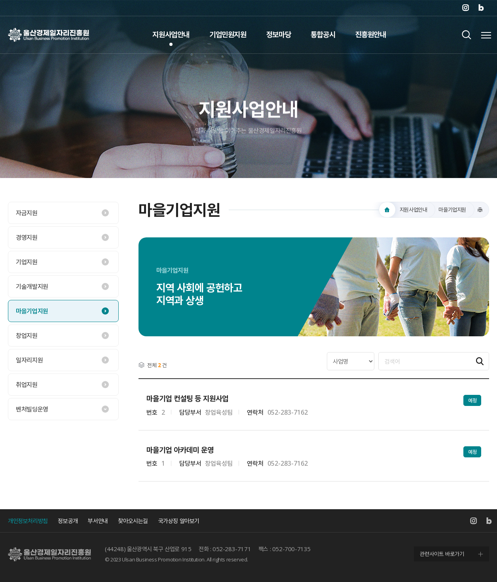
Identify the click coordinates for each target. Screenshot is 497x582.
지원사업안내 (171, 34)
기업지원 (26, 262)
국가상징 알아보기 (178, 521)
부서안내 (98, 521)
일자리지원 (29, 360)
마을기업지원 (32, 311)
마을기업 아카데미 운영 (180, 450)
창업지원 (26, 335)
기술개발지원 (32, 286)
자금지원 (26, 213)
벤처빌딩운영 (32, 409)
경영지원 (26, 237)
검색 (466, 35)
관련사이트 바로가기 (442, 553)
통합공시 (323, 34)
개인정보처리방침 (28, 521)
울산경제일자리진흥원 (48, 34)
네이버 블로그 (481, 8)
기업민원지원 (228, 34)
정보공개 (68, 521)
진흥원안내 (370, 34)
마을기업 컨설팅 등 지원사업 (187, 398)
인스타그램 (465, 8)
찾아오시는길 (133, 521)
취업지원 (26, 384)
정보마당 (278, 34)
